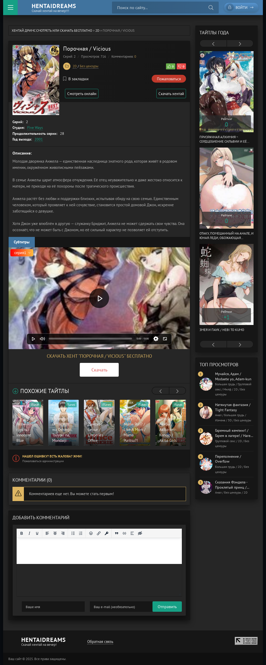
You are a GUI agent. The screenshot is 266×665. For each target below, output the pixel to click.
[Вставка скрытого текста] (140, 533)
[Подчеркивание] (37, 533)
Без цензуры (89, 66)
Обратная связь (99, 641)
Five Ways (35, 127)
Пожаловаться (169, 78)
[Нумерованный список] (81, 533)
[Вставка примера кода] (124, 533)
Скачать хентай (170, 93)
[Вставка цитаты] (117, 533)
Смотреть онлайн (83, 93)
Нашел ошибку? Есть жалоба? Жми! (52, 456)
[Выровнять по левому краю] (47, 533)
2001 (39, 139)
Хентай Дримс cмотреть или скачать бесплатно (52, 30)
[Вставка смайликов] (91, 533)
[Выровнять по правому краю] (63, 533)
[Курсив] (29, 533)
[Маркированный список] (73, 533)
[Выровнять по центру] (55, 533)
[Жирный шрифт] (21, 533)
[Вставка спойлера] (132, 533)
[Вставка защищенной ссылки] (106, 533)
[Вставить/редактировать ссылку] (99, 533)
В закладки (76, 78)
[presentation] (160, 391)
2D (97, 30)
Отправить (31, 606)
